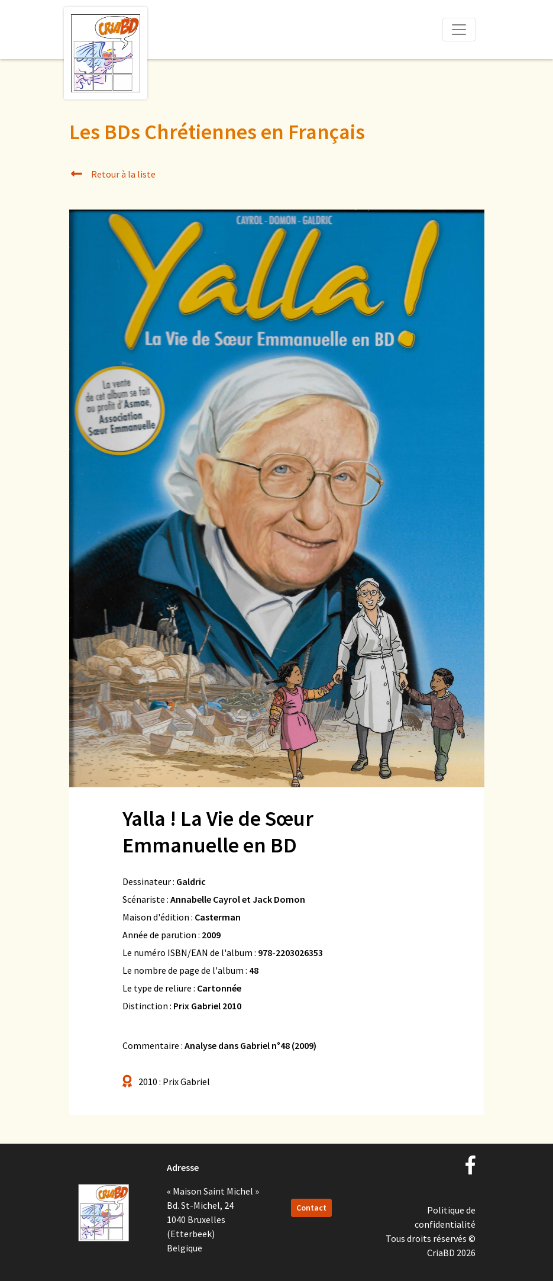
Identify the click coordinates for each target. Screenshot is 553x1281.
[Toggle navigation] (459, 29)
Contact (311, 1207)
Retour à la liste (112, 174)
